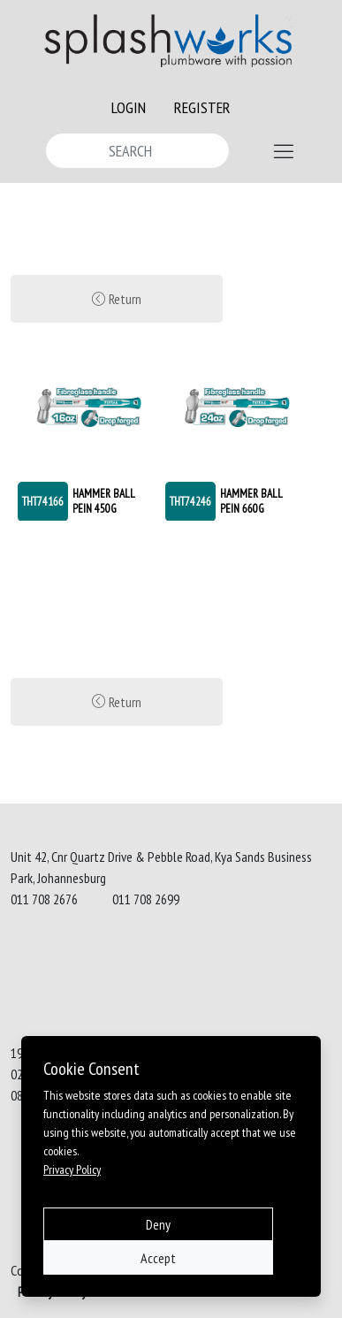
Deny (158, 1224)
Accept (158, 1258)
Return (116, 299)
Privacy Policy (72, 1169)
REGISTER (202, 107)
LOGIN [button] (128, 107)
